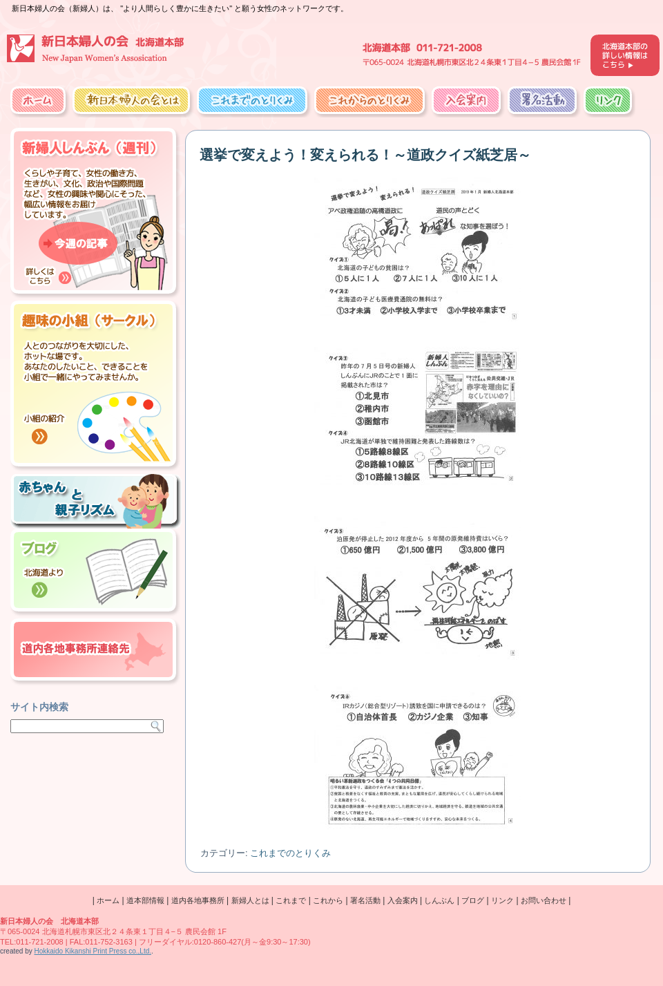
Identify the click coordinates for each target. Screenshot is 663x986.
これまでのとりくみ (252, 100)
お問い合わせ (543, 900)
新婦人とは (250, 900)
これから (328, 900)
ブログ (472, 900)
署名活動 (542, 100)
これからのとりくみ (369, 100)
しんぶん (439, 900)
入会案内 (466, 100)
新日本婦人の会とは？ (131, 100)
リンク (607, 100)
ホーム (38, 100)
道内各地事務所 (197, 900)
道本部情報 (145, 900)
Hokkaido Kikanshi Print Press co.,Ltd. (92, 951)
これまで (291, 900)
